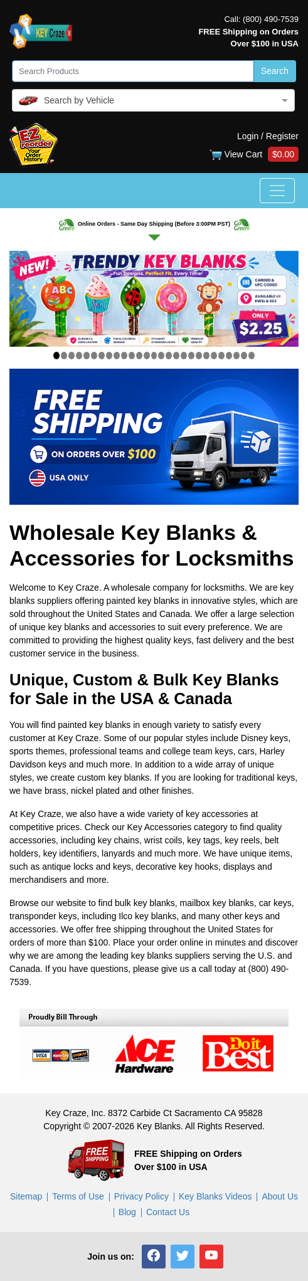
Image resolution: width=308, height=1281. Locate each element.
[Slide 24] (229, 355)
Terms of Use (78, 1196)
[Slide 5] (86, 355)
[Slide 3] (71, 355)
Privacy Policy (141, 1196)
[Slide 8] (109, 355)
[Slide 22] (214, 355)
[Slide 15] (161, 355)
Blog (127, 1212)
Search (275, 71)
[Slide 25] (236, 355)
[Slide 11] (132, 355)
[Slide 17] (176, 355)
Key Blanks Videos (215, 1196)
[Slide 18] (184, 355)
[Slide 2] (64, 355)
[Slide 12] (139, 355)
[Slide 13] (147, 355)
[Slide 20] (199, 355)
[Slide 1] (56, 355)
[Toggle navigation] (277, 190)
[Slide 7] (101, 355)
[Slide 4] (79, 355)
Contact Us (167, 1212)
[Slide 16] (169, 355)
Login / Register (268, 136)
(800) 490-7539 (271, 19)
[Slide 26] (244, 355)
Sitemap (26, 1196)
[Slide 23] (221, 355)
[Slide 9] (117, 355)
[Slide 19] (191, 355)
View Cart (254, 154)
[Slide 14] (154, 355)
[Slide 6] (94, 355)
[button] (154, 1256)
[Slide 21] (206, 355)
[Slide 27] (251, 355)
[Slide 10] (124, 355)
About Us (280, 1196)
